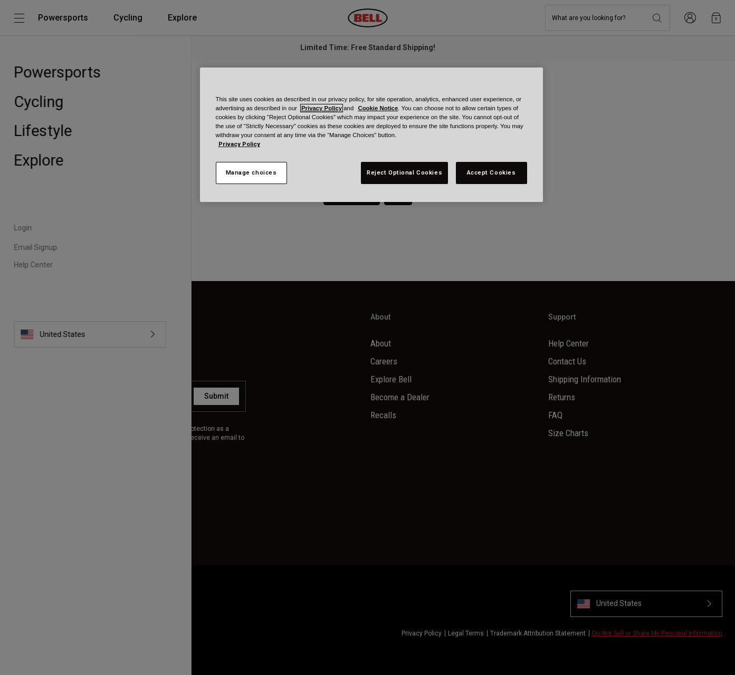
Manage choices (251, 172)
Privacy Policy (321, 108)
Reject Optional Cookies (404, 172)
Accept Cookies (491, 172)
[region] (371, 135)
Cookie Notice (378, 108)
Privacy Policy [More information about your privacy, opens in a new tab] (239, 144)
